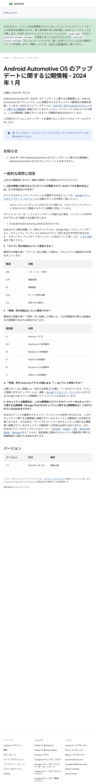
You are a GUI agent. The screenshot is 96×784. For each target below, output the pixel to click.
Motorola (84, 429)
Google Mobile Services (76, 764)
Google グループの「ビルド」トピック (47, 772)
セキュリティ (33, 58)
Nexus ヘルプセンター (75, 754)
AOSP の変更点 (57, 44)
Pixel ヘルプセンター (74, 750)
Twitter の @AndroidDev (45, 750)
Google (56, 429)
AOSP (6, 58)
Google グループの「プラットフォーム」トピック (47, 765)
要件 (6, 750)
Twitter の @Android (43, 745)
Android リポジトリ (13, 745)
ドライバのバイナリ (13, 769)
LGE (75, 429)
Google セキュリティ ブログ (47, 759)
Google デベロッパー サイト (61, 392)
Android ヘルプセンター (76, 745)
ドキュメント (10, 12)
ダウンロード (10, 754)
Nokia (6, 432)
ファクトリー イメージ (14, 764)
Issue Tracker (71, 773)
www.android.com (74, 759)
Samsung (16, 432)
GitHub (7, 773)
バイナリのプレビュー (14, 759)
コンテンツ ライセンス (54, 479)
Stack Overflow (72, 769)
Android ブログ (41, 754)
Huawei (66, 429)
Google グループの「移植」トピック (47, 779)
